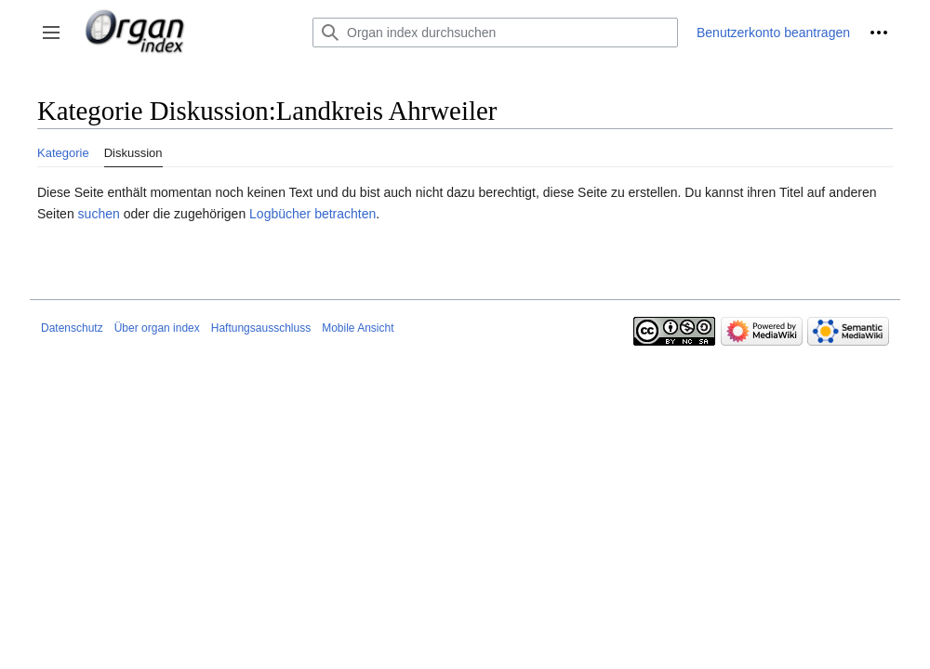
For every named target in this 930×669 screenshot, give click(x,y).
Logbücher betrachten (312, 213)
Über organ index (157, 327)
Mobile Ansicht (357, 327)
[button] (51, 32)
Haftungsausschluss (261, 327)
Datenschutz (72, 327)
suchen (99, 213)
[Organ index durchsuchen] (495, 32)
